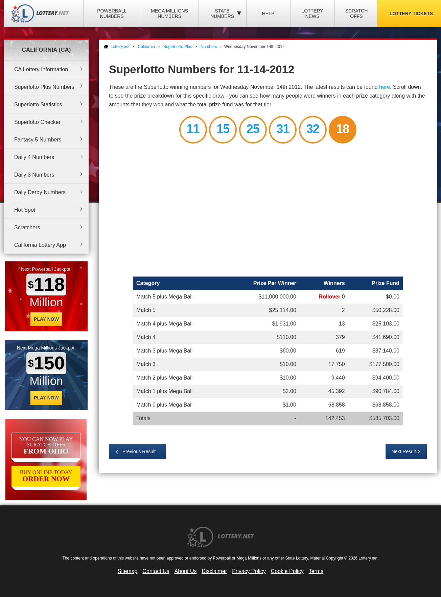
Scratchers (27, 227)
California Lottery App (40, 245)
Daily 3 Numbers (34, 175)
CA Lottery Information (41, 69)
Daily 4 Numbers (34, 157)
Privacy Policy (249, 571)
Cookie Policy (287, 571)
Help (268, 13)
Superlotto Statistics (38, 104)
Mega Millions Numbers (169, 13)
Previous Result (139, 451)
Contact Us (156, 571)
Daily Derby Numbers (40, 192)
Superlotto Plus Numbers (44, 87)
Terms (316, 571)
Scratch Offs (356, 13)
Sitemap (128, 571)
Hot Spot (24, 210)
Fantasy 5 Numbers (38, 139)
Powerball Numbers (111, 13)
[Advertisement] (268, 211)
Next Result (404, 451)
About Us (186, 571)
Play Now (46, 319)
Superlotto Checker (37, 122)
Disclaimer (214, 571)
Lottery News (312, 13)
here (384, 87)
